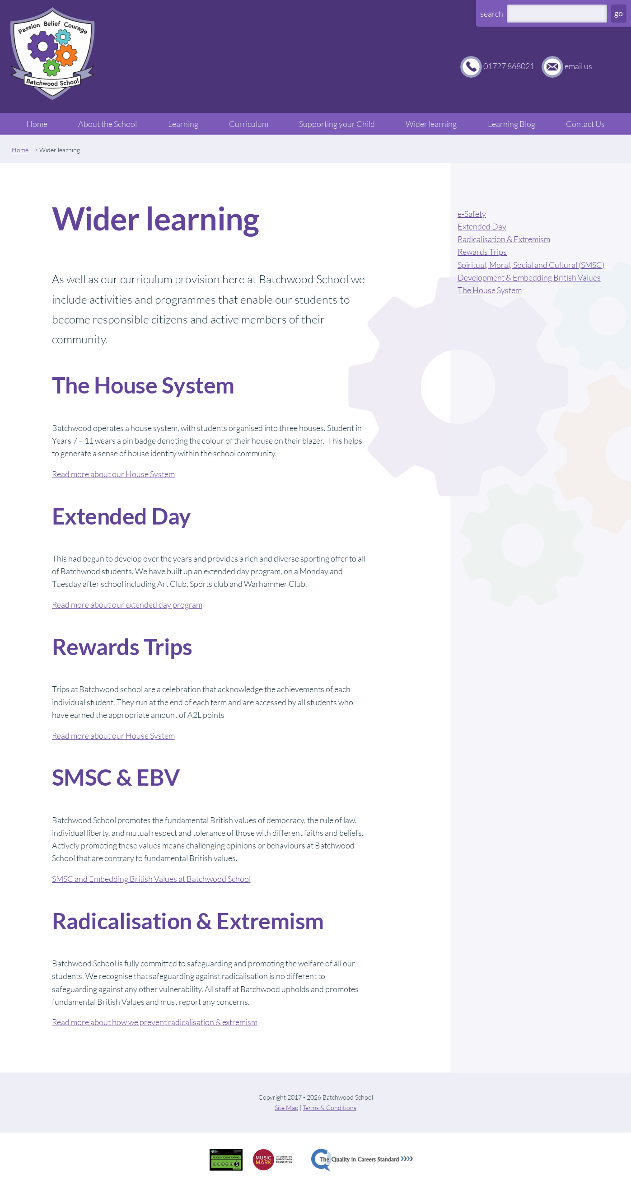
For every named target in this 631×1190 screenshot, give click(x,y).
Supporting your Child (337, 124)
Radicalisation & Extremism (504, 239)
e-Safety (472, 214)
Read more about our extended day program (127, 604)
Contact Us (585, 124)
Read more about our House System (113, 474)
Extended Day (482, 226)
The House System (490, 290)
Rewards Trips (482, 252)
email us (578, 66)
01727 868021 (508, 66)
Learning (183, 124)
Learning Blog (511, 124)
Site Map (286, 1107)
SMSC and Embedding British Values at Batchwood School (151, 879)
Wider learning (431, 124)
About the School (107, 124)
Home (36, 124)
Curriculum (248, 124)
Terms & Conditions (329, 1107)
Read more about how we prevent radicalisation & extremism (154, 1022)
